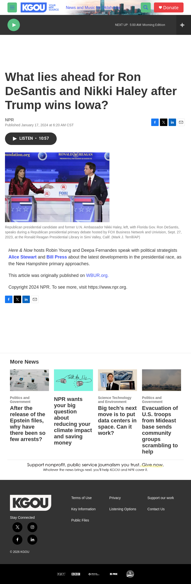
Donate (171, 7)
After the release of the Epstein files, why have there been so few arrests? (28, 423)
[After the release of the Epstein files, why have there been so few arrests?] (29, 380)
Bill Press (57, 257)
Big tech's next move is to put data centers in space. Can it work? (117, 420)
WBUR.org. (97, 275)
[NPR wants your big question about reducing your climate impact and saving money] (73, 380)
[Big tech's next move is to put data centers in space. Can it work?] (117, 380)
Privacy (115, 498)
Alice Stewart (22, 257)
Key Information (83, 509)
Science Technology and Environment (114, 400)
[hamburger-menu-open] (12, 7)
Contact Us (156, 509)
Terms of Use (81, 498)
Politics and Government (20, 400)
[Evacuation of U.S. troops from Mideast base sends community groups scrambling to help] (161, 380)
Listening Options (122, 509)
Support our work (160, 498)
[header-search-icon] (146, 7)
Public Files (80, 520)
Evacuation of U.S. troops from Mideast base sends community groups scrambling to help (160, 430)
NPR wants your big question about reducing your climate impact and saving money (73, 421)
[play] (14, 25)
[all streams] (183, 25)
